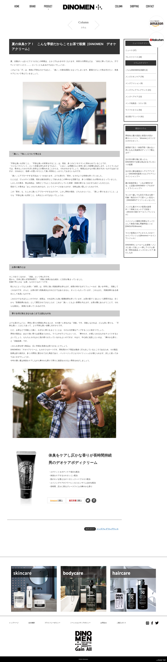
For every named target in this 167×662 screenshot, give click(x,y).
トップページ (14, 623)
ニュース (129, 50)
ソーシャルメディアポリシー (80, 623)
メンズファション (132, 83)
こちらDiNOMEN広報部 (135, 70)
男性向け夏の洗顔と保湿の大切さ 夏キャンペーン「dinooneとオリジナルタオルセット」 (140, 138)
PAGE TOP (161, 660)
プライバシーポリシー (52, 623)
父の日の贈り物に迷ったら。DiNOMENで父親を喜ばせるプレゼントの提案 (140, 162)
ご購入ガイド (121, 623)
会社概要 (31, 623)
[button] (48, 6)
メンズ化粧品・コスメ (134, 103)
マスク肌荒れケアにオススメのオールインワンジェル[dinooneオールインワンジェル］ (140, 235)
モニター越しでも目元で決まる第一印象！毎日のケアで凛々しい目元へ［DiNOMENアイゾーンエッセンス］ (140, 197)
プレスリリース (131, 57)
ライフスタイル (131, 110)
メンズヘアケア (131, 97)
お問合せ (103, 623)
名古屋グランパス (132, 116)
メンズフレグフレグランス (107, 529)
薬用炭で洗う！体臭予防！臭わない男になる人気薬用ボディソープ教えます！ (140, 150)
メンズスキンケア (132, 77)
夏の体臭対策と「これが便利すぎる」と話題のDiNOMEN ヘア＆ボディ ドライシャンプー (139, 185)
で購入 (56, 500)
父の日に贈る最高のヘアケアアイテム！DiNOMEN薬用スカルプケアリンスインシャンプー (140, 173)
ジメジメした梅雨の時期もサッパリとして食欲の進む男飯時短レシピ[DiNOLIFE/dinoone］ (140, 223)
